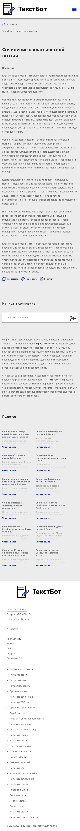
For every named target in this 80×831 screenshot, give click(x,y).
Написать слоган (19, 784)
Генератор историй (20, 762)
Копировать (12, 278)
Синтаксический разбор (23, 729)
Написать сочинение (26, 31)
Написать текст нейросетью (25, 817)
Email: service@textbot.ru (20, 619)
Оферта (11, 653)
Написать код (17, 768)
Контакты (12, 643)
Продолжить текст (20, 691)
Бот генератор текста (21, 669)
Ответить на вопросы (21, 751)
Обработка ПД (14, 658)
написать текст (51, 380)
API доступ (12, 629)
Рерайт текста (17, 713)
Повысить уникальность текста (27, 719)
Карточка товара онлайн (23, 773)
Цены (9, 648)
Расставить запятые (21, 746)
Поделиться (12, 24)
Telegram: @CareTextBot (19, 614)
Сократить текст (19, 680)
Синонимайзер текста (22, 724)
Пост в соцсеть (18, 795)
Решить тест (16, 806)
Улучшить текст (18, 675)
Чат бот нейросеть (20, 686)
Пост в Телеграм (18, 801)
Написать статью (19, 811)
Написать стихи (18, 740)
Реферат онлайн (19, 790)
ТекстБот (7, 31)
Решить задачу (18, 757)
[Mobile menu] (74, 9)
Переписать (31, 278)
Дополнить (49, 278)
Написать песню (19, 735)
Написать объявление (22, 779)
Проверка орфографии (22, 707)
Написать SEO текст (20, 702)
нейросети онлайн (44, 343)
